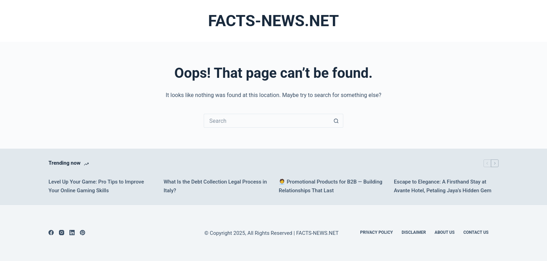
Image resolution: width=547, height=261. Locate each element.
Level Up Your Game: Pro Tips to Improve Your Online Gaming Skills (96, 186)
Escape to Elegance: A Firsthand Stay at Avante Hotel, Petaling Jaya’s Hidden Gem (443, 186)
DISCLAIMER (414, 232)
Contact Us (475, 232)
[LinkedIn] (72, 232)
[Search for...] (266, 121)
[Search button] (336, 121)
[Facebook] (51, 232)
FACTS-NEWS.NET (273, 21)
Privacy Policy (376, 232)
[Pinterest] (82, 232)
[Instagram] (61, 232)
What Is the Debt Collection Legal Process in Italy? (215, 186)
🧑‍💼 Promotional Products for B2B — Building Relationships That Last (330, 186)
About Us (445, 232)
